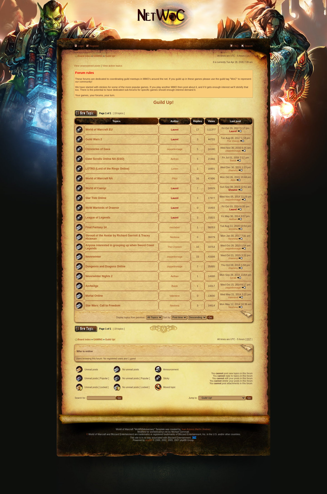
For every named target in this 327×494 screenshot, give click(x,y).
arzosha (233, 229)
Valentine (174, 295)
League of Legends (97, 217)
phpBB (148, 440)
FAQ (235, 46)
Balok (233, 160)
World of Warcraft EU (99, 129)
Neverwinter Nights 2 (98, 276)
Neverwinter (93, 256)
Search (249, 46)
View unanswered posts (87, 65)
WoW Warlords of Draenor (102, 207)
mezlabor (174, 227)
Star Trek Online (95, 198)
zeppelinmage (175, 149)
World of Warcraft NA (99, 178)
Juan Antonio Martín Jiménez (196, 429)
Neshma (174, 237)
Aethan (175, 159)
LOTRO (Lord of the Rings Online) (107, 168)
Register (94, 46)
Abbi (232, 180)
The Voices (233, 141)
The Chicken (175, 247)
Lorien (174, 168)
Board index (83, 56)
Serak (233, 277)
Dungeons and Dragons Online (105, 266)
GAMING (98, 56)
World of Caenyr (95, 188)
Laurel (174, 129)
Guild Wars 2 (93, 139)
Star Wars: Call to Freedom (102, 305)
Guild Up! (110, 56)
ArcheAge (91, 286)
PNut (174, 178)
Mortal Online (94, 295)
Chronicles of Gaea (97, 149)
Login (81, 46)
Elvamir (233, 189)
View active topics (112, 65)
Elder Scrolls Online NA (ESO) (104, 158)
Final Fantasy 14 (96, 227)
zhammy (233, 170)
